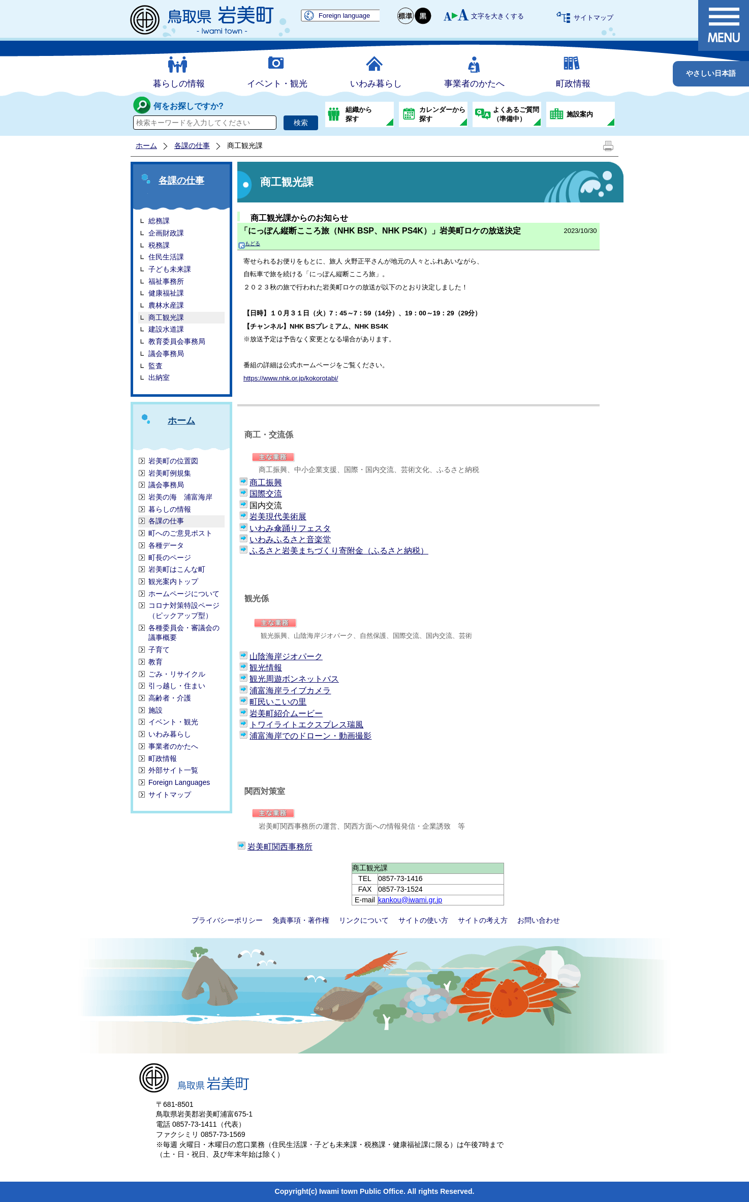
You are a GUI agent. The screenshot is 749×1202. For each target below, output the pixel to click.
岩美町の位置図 (173, 461)
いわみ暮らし (376, 84)
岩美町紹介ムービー (286, 713)
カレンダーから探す (442, 114)
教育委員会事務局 (176, 341)
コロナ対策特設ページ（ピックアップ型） (184, 610)
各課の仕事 (192, 145)
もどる (249, 243)
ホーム (146, 145)
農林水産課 (166, 305)
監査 (155, 366)
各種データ (166, 545)
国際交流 (265, 493)
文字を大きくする (497, 16)
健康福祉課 (166, 293)
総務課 (159, 221)
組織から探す (359, 114)
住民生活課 (166, 257)
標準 (406, 16)
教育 (155, 662)
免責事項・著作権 (300, 920)
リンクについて (364, 920)
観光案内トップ (173, 581)
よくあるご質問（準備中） (516, 114)
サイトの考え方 (483, 920)
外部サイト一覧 (173, 770)
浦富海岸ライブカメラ (290, 690)
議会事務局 (166, 353)
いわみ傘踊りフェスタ (290, 528)
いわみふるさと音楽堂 (290, 539)
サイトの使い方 (423, 920)
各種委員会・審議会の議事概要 (184, 633)
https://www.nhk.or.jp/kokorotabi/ (290, 378)
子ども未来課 (169, 269)
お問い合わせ (538, 920)
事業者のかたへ (474, 84)
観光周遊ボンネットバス (294, 679)
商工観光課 (166, 317)
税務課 (159, 245)
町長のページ (169, 557)
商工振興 (265, 482)
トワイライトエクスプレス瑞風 (306, 724)
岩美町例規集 (169, 473)
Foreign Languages (179, 782)
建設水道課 (166, 329)
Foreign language (344, 15)
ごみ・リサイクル (176, 674)
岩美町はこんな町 (176, 569)
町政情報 (573, 84)
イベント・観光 (277, 84)
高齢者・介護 (169, 698)
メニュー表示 (723, 25)
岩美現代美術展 (277, 516)
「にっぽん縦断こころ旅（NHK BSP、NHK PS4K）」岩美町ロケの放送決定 (380, 230)
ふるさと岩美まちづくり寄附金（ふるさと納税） (338, 550)
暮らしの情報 (179, 84)
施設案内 (580, 114)
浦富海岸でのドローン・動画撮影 (310, 735)
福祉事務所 (166, 281)
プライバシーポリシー (227, 920)
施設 (155, 710)
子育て (159, 650)
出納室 (159, 377)
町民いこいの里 (277, 701)
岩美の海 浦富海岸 (180, 497)
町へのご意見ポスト (180, 533)
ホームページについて (184, 594)
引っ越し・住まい (176, 686)
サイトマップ (593, 17)
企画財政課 (166, 233)
